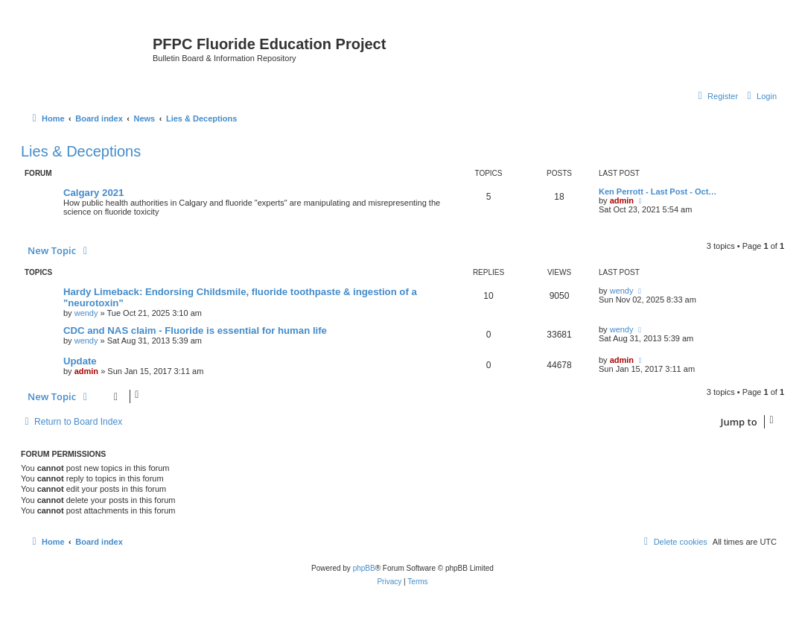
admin (622, 200)
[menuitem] (760, 96)
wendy (86, 312)
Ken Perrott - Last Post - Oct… (657, 191)
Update (80, 361)
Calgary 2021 (93, 192)
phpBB (364, 568)
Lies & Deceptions (81, 151)
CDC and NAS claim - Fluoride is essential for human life (195, 330)
